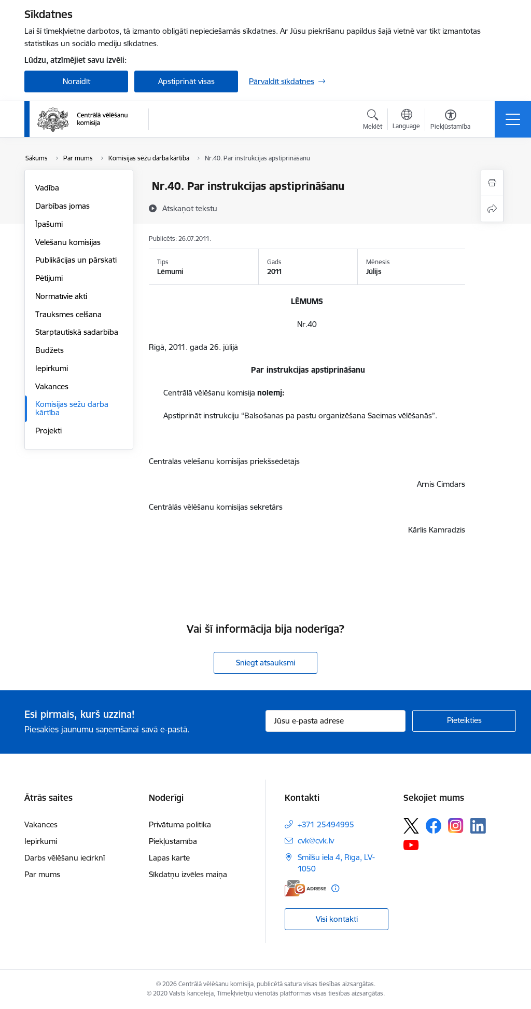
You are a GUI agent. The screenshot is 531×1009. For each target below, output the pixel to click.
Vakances (51, 386)
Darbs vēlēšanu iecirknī (64, 858)
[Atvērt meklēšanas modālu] (372, 120)
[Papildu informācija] (335, 888)
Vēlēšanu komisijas (68, 242)
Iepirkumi (51, 368)
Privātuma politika (180, 824)
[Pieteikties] (464, 721)
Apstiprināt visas (186, 81)
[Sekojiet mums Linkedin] (478, 826)
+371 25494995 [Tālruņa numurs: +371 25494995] (326, 824)
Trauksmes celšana (68, 314)
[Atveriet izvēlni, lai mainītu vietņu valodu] (406, 120)
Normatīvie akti (61, 296)
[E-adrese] (305, 888)
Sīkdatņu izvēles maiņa (188, 874)
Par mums (42, 874)
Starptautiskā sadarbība (76, 332)
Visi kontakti (337, 919)
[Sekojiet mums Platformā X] (411, 826)
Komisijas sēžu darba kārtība (71, 408)
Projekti (48, 430)
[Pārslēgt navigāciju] (513, 119)
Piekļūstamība (173, 841)
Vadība (47, 188)
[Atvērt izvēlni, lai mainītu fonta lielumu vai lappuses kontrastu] (450, 120)
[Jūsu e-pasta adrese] (336, 721)
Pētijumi (49, 278)
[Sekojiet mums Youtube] (411, 844)
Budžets (49, 350)
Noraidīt (76, 81)
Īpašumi (49, 224)
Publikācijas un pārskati (76, 260)
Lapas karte (169, 858)
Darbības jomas (62, 206)
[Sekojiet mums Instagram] (456, 825)
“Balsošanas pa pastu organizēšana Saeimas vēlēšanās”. (339, 415)
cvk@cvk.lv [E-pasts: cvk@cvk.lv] (316, 841)
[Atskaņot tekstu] (189, 208)
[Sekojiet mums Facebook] (433, 826)
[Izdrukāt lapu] (492, 183)
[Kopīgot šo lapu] (492, 209)
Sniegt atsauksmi (265, 662)
